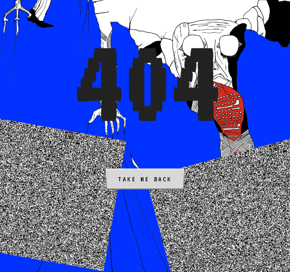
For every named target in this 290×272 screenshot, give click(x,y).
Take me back (145, 179)
